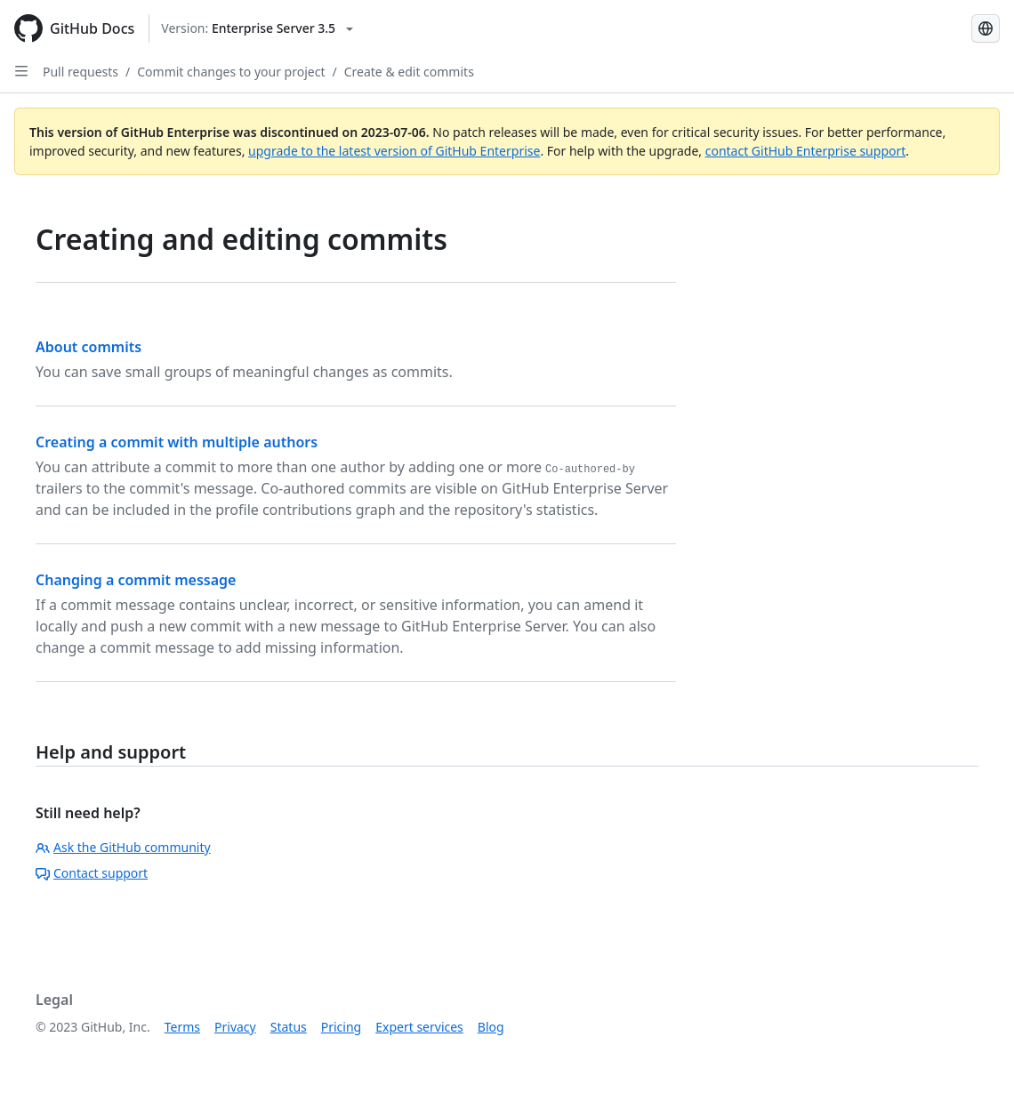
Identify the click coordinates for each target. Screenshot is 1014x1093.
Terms (182, 1026)
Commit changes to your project (231, 71)
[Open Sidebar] (21, 71)
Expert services (419, 1026)
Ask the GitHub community (123, 847)
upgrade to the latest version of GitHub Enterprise (394, 150)
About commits (88, 347)
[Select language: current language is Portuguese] (985, 28)
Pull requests (80, 71)
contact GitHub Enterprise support (805, 150)
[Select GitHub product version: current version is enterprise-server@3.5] (257, 28)
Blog (491, 1026)
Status (288, 1026)
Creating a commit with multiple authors (177, 442)
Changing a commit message (136, 580)
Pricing (341, 1026)
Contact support (92, 872)
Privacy (235, 1026)
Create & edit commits (409, 71)
